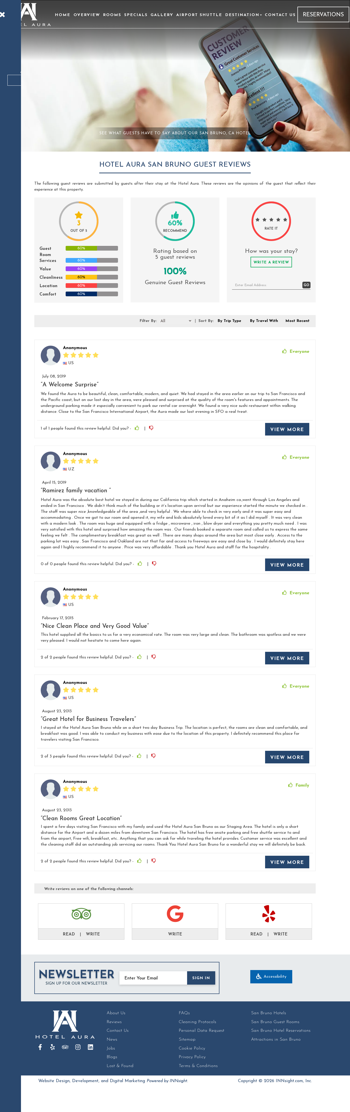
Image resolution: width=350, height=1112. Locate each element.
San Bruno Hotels (268, 1013)
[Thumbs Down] (152, 428)
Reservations (323, 15)
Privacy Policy (192, 1057)
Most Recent (297, 321)
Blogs (112, 1057)
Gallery (162, 15)
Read (69, 934)
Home (62, 15)
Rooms (112, 15)
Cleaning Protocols (197, 1022)
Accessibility (271, 977)
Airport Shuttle (199, 15)
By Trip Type (229, 321)
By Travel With (264, 321)
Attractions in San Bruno (276, 1039)
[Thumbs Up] (137, 428)
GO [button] (306, 285)
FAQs (184, 1013)
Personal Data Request (201, 1030)
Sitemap (187, 1039)
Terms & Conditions (198, 1066)
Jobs (111, 1048)
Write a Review (271, 262)
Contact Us (280, 15)
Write (93, 934)
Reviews (114, 1022)
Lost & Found (120, 1066)
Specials (136, 15)
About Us (116, 1013)
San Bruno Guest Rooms (275, 1022)
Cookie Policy (192, 1048)
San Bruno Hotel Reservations (281, 1030)
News (112, 1039)
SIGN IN (201, 978)
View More (287, 430)
